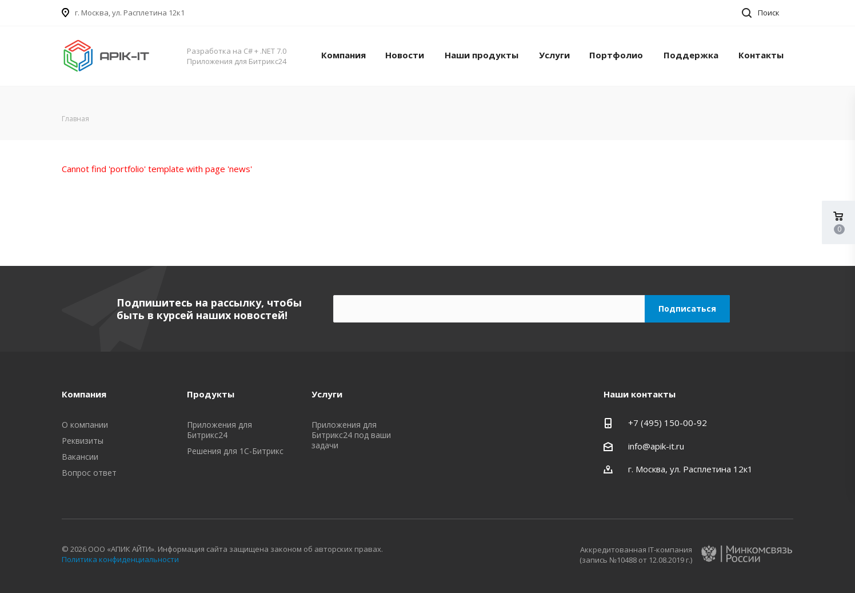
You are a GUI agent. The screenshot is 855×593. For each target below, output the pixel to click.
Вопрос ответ (89, 472)
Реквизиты (82, 440)
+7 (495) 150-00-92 (667, 422)
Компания (343, 55)
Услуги (554, 55)
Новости (404, 55)
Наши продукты (481, 55)
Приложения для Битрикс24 (219, 429)
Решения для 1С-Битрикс (235, 450)
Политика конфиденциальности (120, 559)
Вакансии (80, 456)
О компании (85, 424)
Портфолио (616, 55)
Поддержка (691, 55)
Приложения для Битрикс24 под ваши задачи (351, 435)
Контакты (761, 55)
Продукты (210, 394)
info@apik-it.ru (656, 446)
